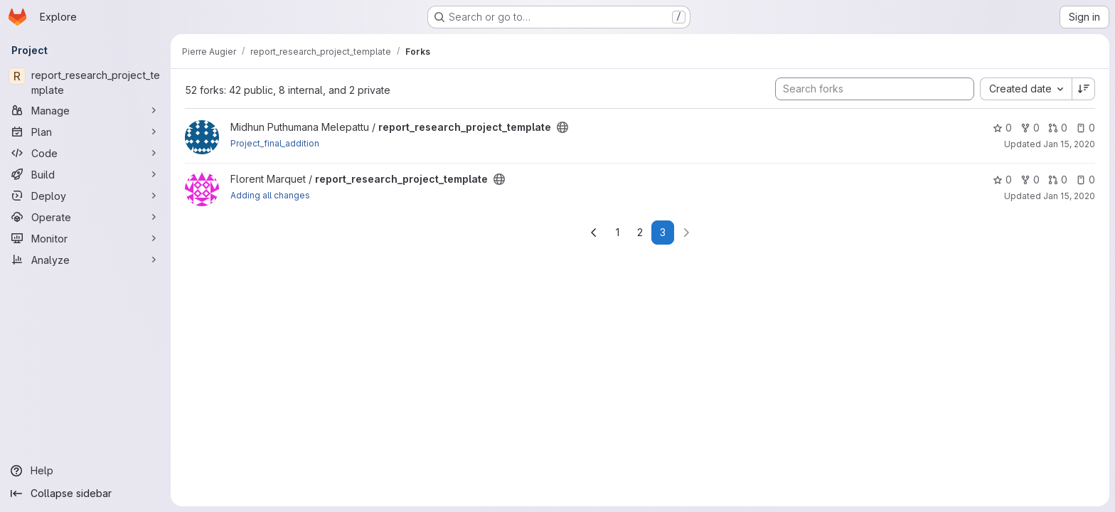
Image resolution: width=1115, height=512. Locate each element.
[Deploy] (85, 196)
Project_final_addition (274, 143)
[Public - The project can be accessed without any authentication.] (562, 127)
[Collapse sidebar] (85, 493)
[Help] (85, 471)
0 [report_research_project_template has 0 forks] (1030, 128)
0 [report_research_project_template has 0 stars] (1002, 128)
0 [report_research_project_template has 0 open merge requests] (1057, 128)
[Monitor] (85, 238)
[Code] (85, 153)
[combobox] (1026, 89)
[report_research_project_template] (85, 82)
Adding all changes (270, 195)
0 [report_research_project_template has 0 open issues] (1085, 128)
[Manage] (85, 110)
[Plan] (85, 132)
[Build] (85, 174)
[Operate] (85, 217)
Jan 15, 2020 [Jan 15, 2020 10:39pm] (1069, 144)
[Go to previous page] (594, 232)
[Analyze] (85, 260)
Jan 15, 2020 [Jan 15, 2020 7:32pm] (1069, 196)
